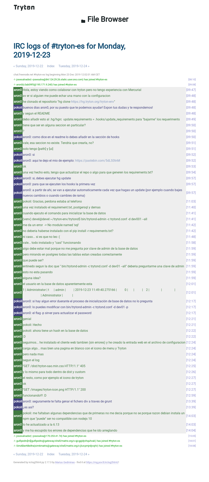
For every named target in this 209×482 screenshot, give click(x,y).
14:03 (191, 416)
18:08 (192, 445)
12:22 (191, 331)
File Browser (104, 19)
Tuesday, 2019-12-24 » (73, 66)
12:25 (191, 366)
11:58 (191, 243)
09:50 (191, 125)
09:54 (191, 172)
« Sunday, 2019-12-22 (28, 66)
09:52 (191, 155)
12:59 (191, 395)
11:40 (191, 207)
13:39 (191, 401)
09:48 (191, 96)
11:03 (191, 201)
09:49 (191, 119)
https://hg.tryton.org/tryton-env (92, 102)
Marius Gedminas (65, 462)
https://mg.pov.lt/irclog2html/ (102, 462)
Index (51, 66)
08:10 (192, 79)
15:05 (192, 435)
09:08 (192, 84)
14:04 (191, 430)
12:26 (191, 372)
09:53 (191, 166)
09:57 (191, 178)
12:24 (191, 342)
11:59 (191, 248)
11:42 (191, 225)
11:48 (191, 237)
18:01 (192, 440)
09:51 (191, 143)
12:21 (191, 319)
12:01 (191, 284)
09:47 (191, 90)
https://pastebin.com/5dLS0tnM (97, 160)
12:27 (191, 378)
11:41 (191, 213)
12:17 (191, 301)
